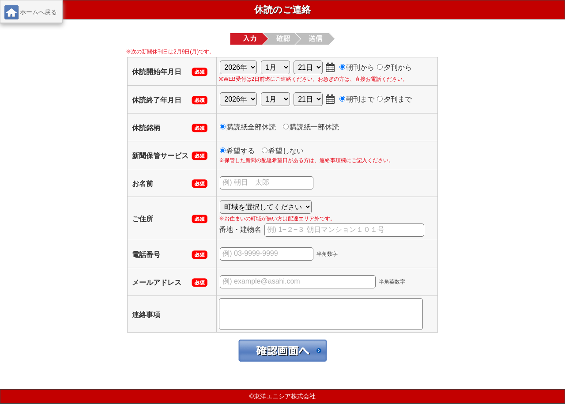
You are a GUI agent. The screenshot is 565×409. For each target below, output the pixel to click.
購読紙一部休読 (311, 127)
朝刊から (356, 67)
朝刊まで (356, 99)
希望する (237, 151)
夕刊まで (394, 99)
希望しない (283, 151)
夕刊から (394, 67)
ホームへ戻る (30, 12)
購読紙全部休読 (248, 127)
